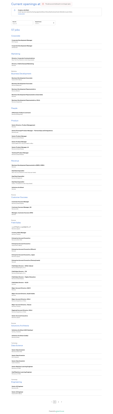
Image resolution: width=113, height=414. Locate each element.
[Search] (22, 23)
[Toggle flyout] (54, 23)
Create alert (21, 14)
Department (38, 21)
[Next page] (61, 402)
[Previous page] (51, 402)
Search (14, 21)
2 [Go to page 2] (58, 402)
